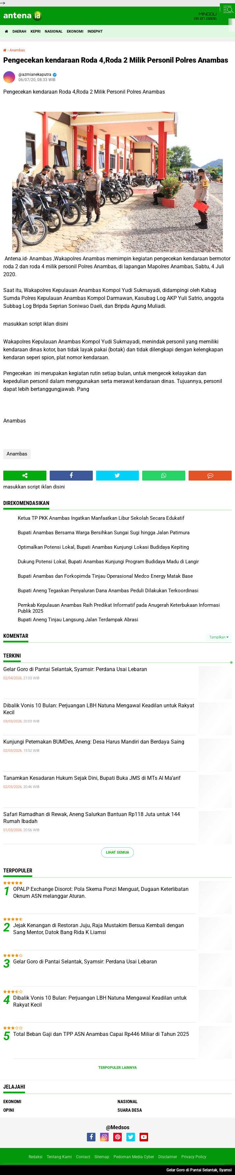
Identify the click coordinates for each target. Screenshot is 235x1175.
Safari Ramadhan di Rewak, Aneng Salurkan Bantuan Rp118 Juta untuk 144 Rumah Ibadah (91, 817)
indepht (95, 31)
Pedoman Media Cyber (134, 1157)
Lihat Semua (117, 852)
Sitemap (101, 1157)
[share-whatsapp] (163, 476)
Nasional (54, 31)
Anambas (17, 454)
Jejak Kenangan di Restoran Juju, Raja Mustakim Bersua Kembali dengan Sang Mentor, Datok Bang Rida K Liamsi (98, 928)
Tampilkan (218, 637)
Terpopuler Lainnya (117, 1068)
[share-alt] (24, 476)
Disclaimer (167, 1157)
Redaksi (35, 1157)
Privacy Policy (193, 1157)
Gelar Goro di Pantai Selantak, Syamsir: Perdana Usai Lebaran (75, 669)
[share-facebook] (71, 476)
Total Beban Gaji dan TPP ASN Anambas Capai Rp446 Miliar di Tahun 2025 (101, 1034)
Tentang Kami (59, 1157)
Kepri (35, 31)
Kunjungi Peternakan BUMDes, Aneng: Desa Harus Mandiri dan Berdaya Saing (93, 742)
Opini (8, 1110)
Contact (83, 1157)
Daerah (19, 31)
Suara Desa (130, 1110)
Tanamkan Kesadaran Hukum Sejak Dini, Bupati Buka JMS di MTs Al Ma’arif (92, 778)
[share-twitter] (117, 476)
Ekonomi (75, 31)
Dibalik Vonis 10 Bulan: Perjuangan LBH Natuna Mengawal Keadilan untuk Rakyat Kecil (98, 709)
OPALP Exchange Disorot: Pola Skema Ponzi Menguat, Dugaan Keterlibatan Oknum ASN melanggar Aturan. (101, 892)
